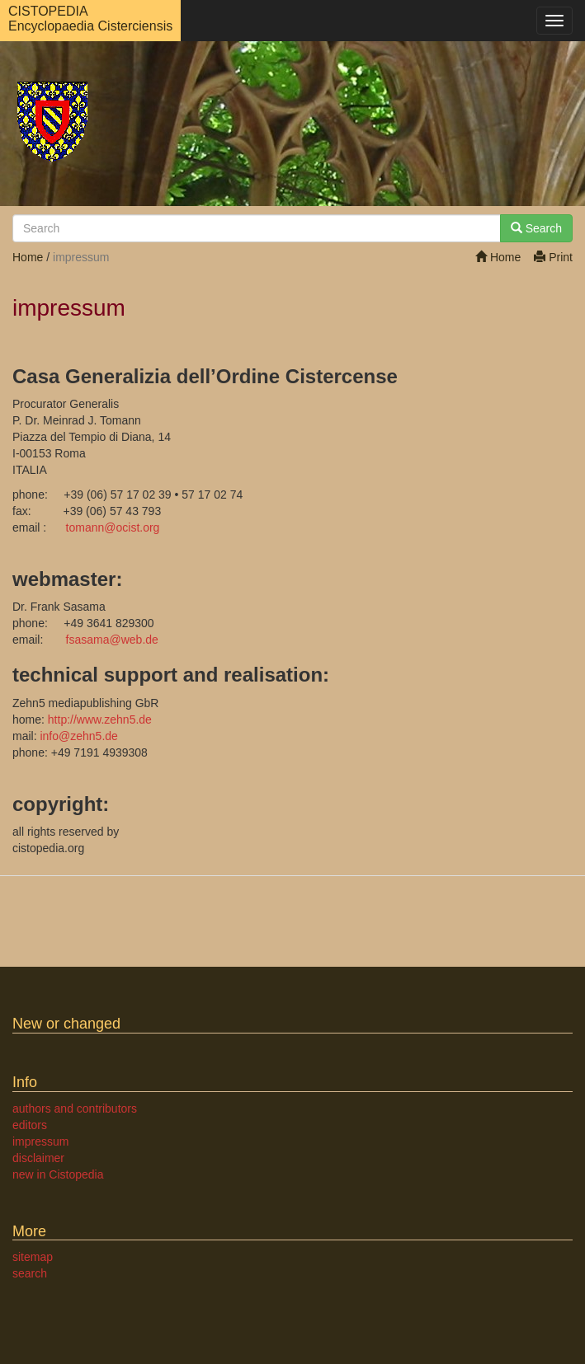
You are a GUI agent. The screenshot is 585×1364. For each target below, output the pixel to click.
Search (536, 228)
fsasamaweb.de (112, 639)
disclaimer (38, 1158)
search (29, 1273)
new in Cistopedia (58, 1174)
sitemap (32, 1256)
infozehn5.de (78, 736)
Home (498, 257)
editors (29, 1125)
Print (553, 257)
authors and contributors (74, 1108)
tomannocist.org (113, 527)
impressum (40, 1141)
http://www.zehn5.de (100, 719)
